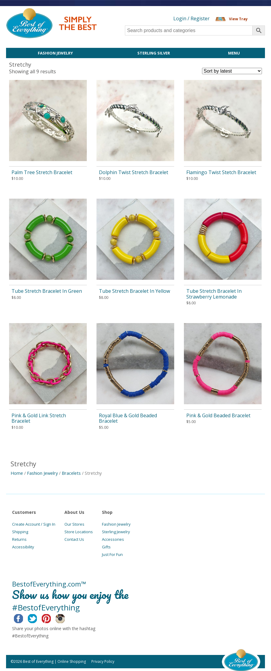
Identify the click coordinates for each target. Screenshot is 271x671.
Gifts (106, 547)
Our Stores (74, 524)
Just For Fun (112, 554)
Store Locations (78, 531)
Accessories (113, 539)
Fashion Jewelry (55, 53)
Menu (234, 53)
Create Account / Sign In (33, 524)
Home (17, 473)
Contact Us (74, 539)
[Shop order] (232, 71)
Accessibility (23, 547)
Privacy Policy (102, 661)
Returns (19, 539)
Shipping (20, 531)
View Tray (238, 18)
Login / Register (191, 18)
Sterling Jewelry (116, 531)
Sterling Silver (153, 53)
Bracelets (71, 473)
